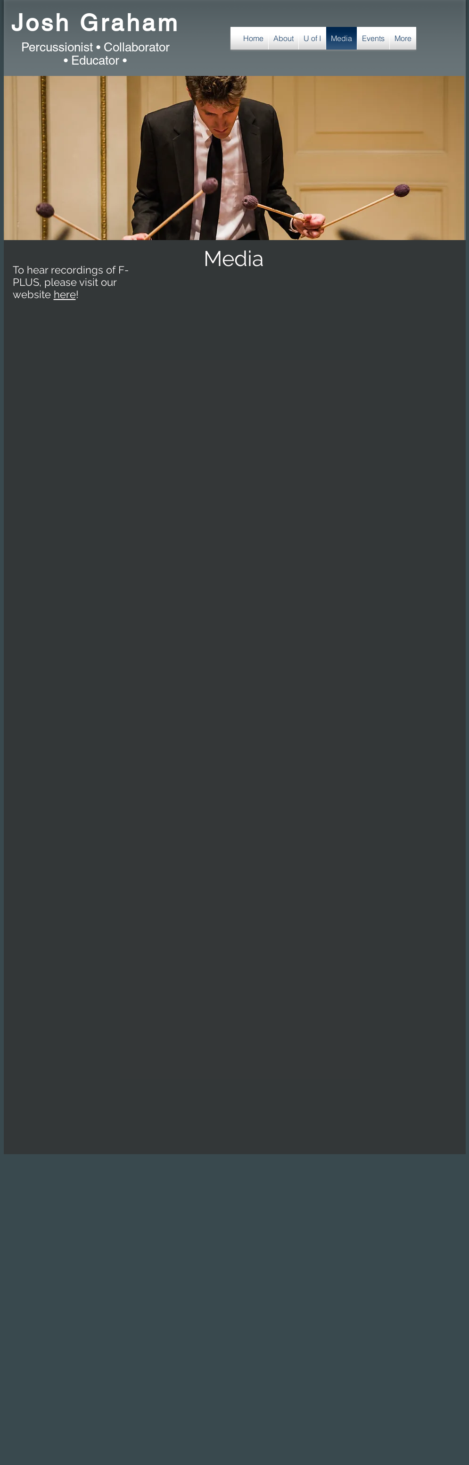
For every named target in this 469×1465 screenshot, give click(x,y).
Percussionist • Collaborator (95, 47)
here (65, 294)
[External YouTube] (154, 383)
